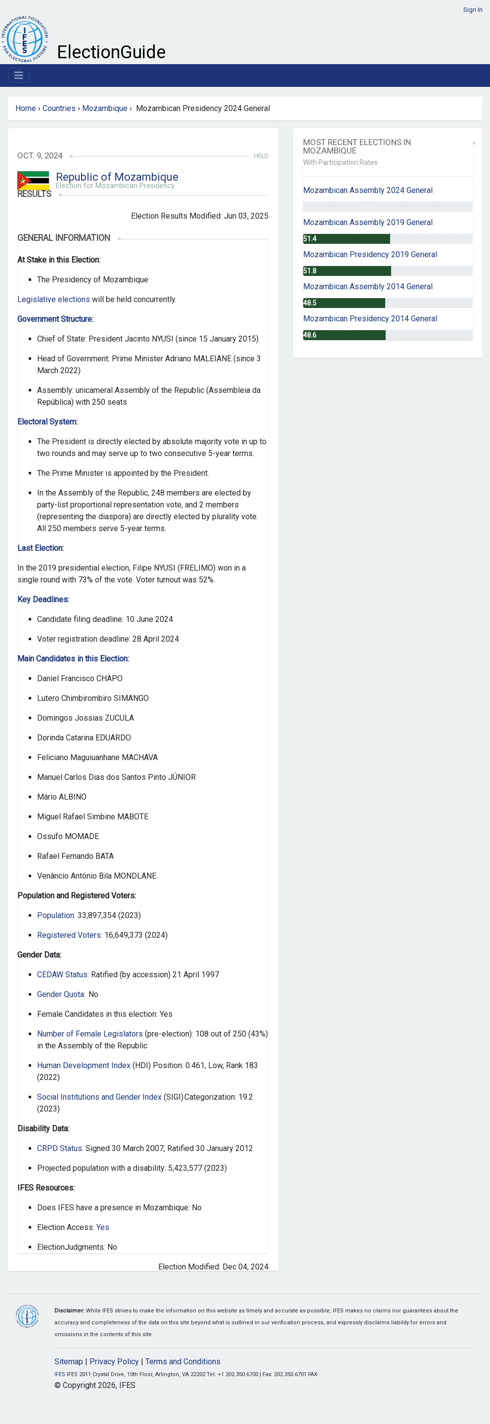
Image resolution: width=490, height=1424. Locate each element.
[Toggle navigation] (19, 75)
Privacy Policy (114, 1361)
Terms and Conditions (183, 1361)
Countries (59, 108)
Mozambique (105, 108)
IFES (59, 1374)
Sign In (473, 9)
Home (25, 108)
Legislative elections (54, 299)
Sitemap (68, 1361)
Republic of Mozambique (117, 177)
